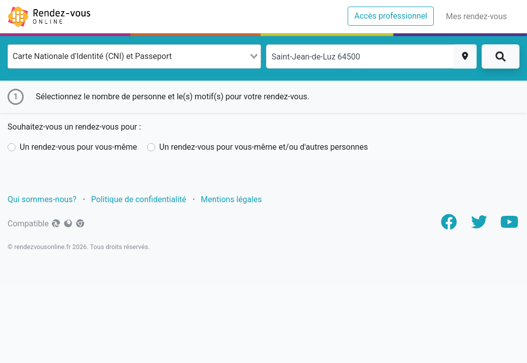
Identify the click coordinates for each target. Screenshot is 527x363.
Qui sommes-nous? (42, 199)
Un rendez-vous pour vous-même (78, 147)
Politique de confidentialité (138, 199)
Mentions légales (232, 199)
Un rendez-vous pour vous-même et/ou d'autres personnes (263, 147)
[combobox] (134, 56)
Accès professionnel (394, 15)
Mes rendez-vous (478, 15)
